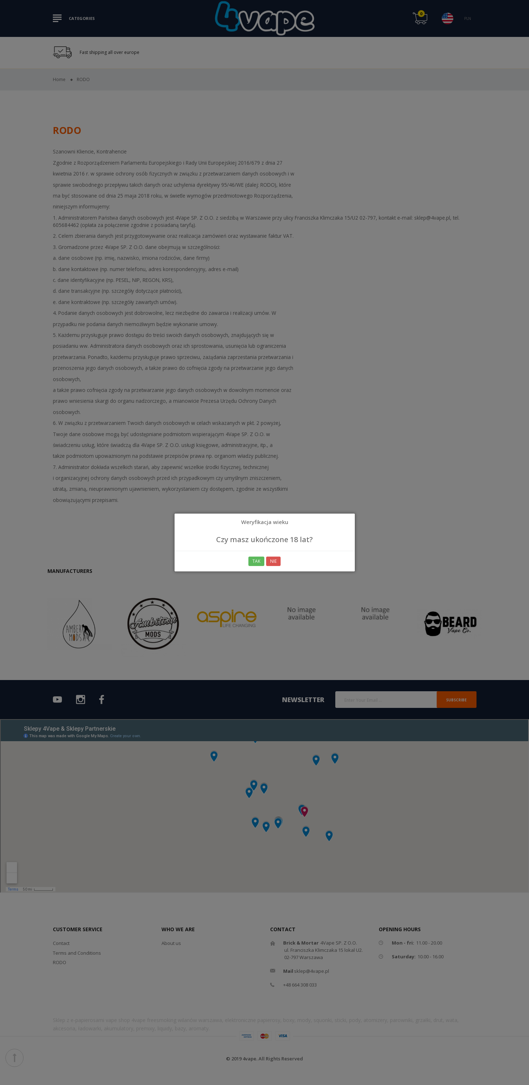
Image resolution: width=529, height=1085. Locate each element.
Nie (273, 561)
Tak (256, 561)
